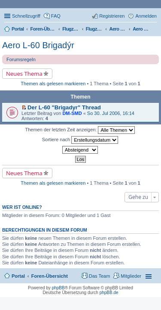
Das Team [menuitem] (99, 276)
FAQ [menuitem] (56, 16)
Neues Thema (24, 74)
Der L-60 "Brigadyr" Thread (64, 107)
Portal (18, 28)
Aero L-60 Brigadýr (38, 45)
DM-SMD (72, 113)
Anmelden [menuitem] (146, 16)
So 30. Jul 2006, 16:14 (110, 113)
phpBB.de (109, 292)
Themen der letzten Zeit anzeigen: (80, 130)
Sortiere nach (80, 140)
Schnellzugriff (26, 16)
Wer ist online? (22, 207)
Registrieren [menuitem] (112, 16)
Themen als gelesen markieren (53, 83)
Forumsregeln (21, 59)
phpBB (58, 287)
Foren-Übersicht (49, 276)
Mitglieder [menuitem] (131, 276)
